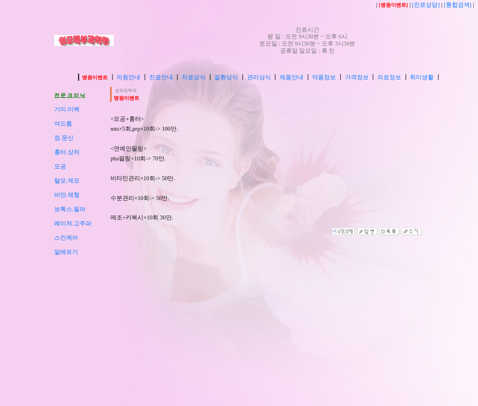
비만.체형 (67, 195)
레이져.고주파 (72, 223)
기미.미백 (67, 109)
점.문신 (64, 138)
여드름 (63, 123)
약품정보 (324, 77)
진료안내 (161, 77)
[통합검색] (458, 5)
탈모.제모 (67, 180)
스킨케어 (66, 237)
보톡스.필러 (70, 209)
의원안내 (128, 77)
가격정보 (357, 77)
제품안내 (291, 77)
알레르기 (66, 252)
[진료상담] (426, 5)
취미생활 (422, 77)
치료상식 (194, 77)
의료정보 (389, 77)
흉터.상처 (67, 152)
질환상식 (226, 77)
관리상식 (259, 77)
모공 (60, 166)
